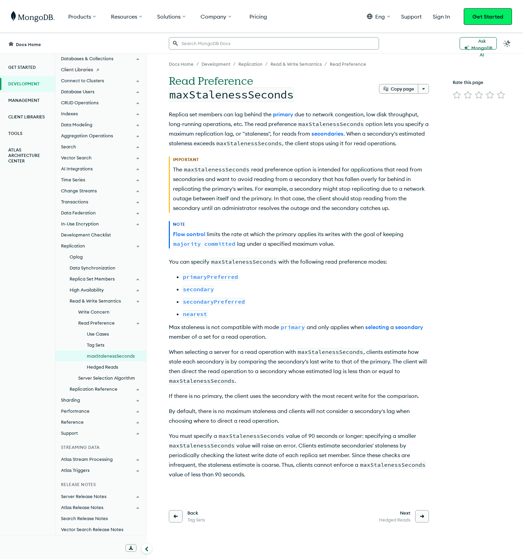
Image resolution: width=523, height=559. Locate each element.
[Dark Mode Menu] (507, 43)
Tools (15, 133)
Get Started (487, 16)
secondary (409, 327)
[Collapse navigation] (146, 548)
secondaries (327, 133)
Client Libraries (26, 116)
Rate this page (468, 82)
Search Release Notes (84, 518)
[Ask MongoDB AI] (478, 43)
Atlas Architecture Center (24, 155)
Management (24, 100)
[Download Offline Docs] (130, 548)
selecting (377, 327)
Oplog (76, 257)
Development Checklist (86, 235)
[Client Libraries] (100, 69)
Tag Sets (95, 345)
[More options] (423, 89)
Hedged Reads (102, 367)
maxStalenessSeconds (111, 356)
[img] (457, 95)
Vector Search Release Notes (92, 529)
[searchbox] (274, 43)
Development (24, 83)
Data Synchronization (92, 268)
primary (283, 114)
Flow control (189, 234)
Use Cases (98, 334)
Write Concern (94, 312)
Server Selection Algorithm (106, 378)
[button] (378, 16)
